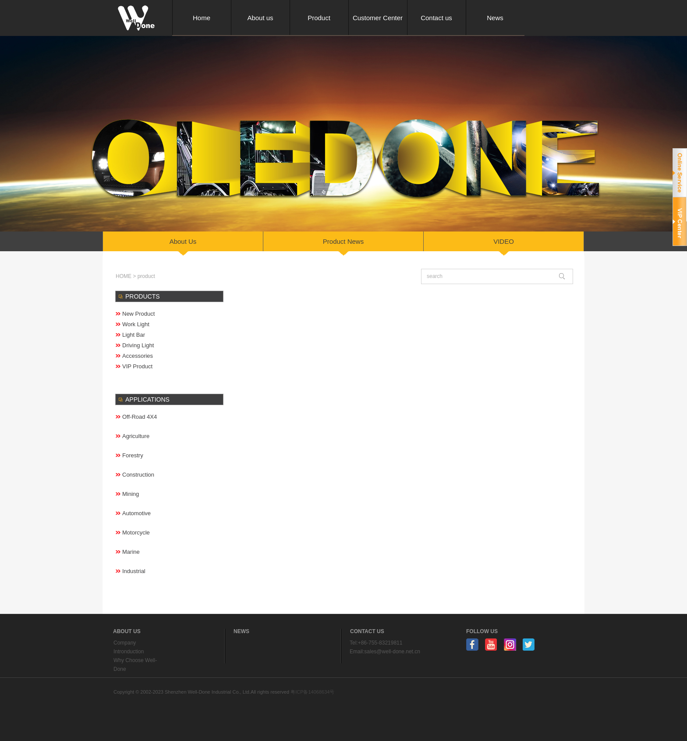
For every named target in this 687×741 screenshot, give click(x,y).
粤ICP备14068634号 (312, 692)
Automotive (136, 513)
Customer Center (378, 17)
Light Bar (133, 334)
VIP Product (137, 366)
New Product (138, 313)
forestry (132, 455)
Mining (130, 494)
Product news (343, 241)
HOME (123, 276)
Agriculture (135, 436)
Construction (138, 474)
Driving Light (138, 345)
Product (319, 17)
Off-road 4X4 (139, 416)
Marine (131, 552)
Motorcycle (136, 532)
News (495, 17)
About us (260, 17)
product (146, 276)
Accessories (137, 356)
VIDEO (503, 241)
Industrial (133, 571)
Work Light (135, 324)
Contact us (436, 17)
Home (201, 17)
